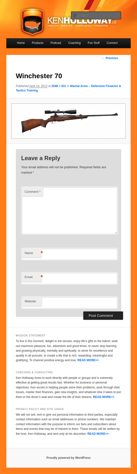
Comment (33, 191)
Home (21, 43)
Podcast (56, 43)
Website (30, 301)
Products (37, 43)
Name (33, 253)
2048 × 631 (59, 86)
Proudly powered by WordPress (68, 458)
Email (33, 277)
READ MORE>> (88, 360)
